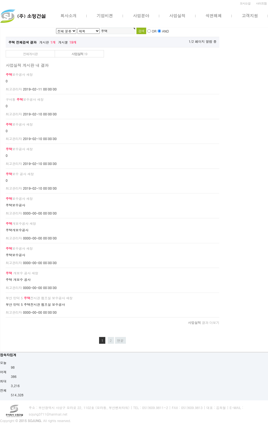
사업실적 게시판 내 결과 (27, 65)
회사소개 (68, 15)
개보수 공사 (18, 273)
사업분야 (141, 15)
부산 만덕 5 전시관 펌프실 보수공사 (35, 298)
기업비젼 (105, 15)
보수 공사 (16, 173)
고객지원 (250, 15)
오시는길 (245, 3)
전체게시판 (30, 53)
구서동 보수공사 (21, 99)
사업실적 (177, 15)
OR (154, 31)
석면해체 (213, 15)
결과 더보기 (203, 322)
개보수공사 (17, 223)
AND (165, 31)
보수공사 (15, 74)
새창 (29, 74)
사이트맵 (261, 3)
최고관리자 (14, 89)
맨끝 (120, 340)
